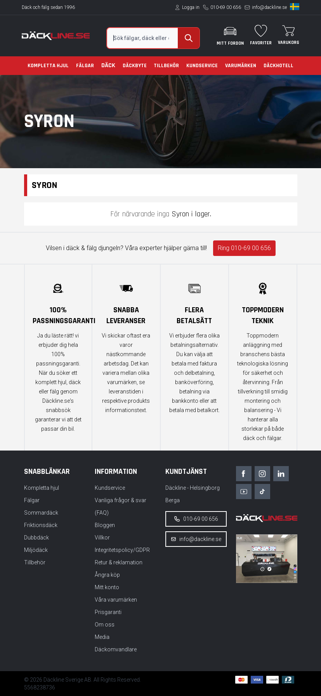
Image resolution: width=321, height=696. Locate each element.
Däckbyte (135, 65)
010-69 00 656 (225, 7)
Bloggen (105, 525)
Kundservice (202, 65)
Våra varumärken (116, 600)
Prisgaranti (108, 612)
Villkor (102, 537)
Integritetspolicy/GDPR (122, 550)
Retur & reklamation (118, 562)
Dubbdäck (36, 537)
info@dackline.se (269, 7)
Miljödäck (36, 550)
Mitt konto (107, 587)
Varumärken (240, 65)
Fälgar (85, 65)
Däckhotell (278, 65)
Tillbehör (166, 65)
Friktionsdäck (40, 525)
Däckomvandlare (116, 649)
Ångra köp (107, 575)
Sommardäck (41, 513)
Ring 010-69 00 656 (244, 248)
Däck (108, 65)
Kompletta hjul (48, 65)
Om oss (105, 624)
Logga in (191, 7)
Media (102, 637)
